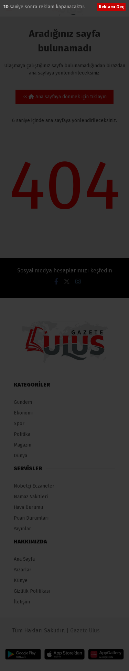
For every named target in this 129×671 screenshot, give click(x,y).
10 (6, 7)
